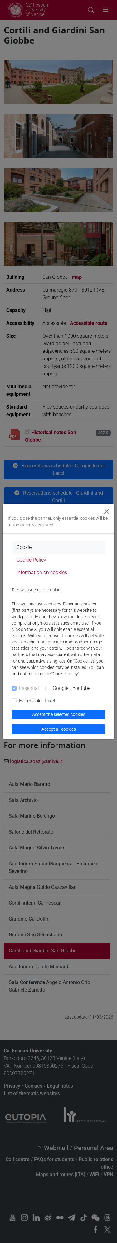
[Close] (107, 511)
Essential (29, 688)
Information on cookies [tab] (42, 572)
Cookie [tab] (24, 547)
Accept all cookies (58, 729)
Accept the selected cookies (58, 714)
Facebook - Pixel (37, 701)
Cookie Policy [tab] (31, 560)
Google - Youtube (71, 688)
